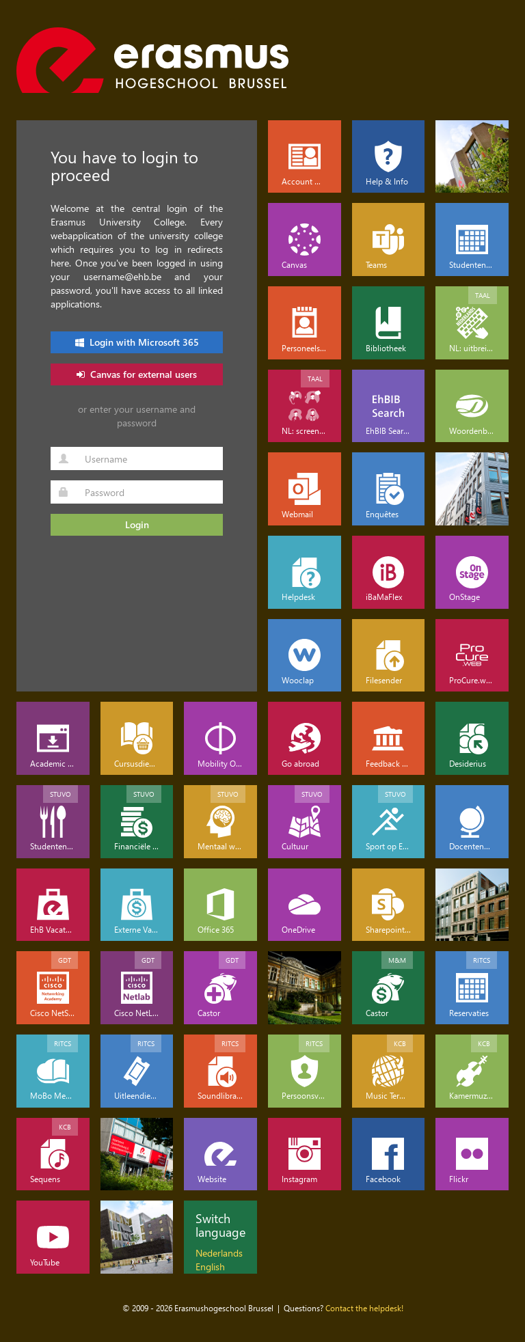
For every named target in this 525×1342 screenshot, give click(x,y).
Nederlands (219, 1252)
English (210, 1266)
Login (137, 524)
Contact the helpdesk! (364, 1307)
